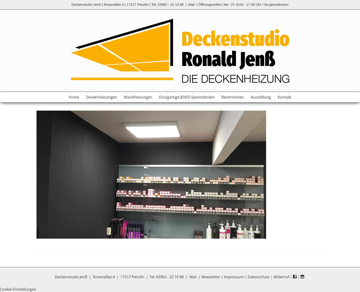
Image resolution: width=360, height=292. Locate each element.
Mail (191, 4)
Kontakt (284, 97)
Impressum (234, 276)
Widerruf (281, 276)
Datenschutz (259, 276)
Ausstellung (261, 97)
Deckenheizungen (101, 97)
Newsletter (210, 276)
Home (74, 97)
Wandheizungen (138, 97)
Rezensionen (233, 97)
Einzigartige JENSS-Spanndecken (187, 97)
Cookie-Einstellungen (18, 289)
